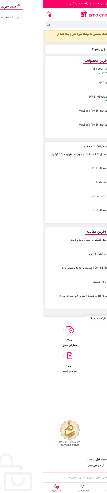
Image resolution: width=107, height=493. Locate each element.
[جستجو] (57, 24)
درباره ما (96, 397)
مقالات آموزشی (93, 403)
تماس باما (95, 392)
